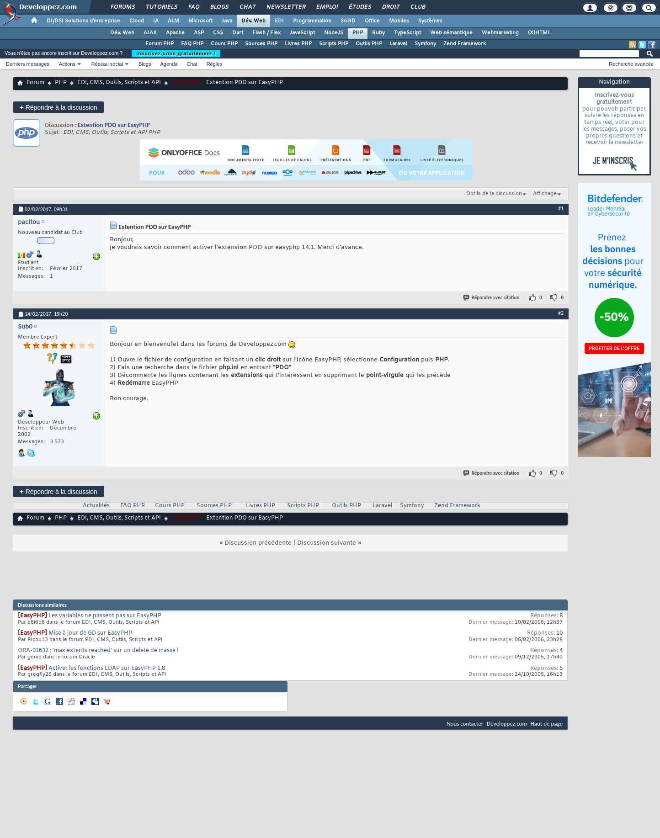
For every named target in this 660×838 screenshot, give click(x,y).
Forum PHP (159, 44)
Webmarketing (500, 33)
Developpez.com (507, 723)
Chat (247, 7)
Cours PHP (224, 44)
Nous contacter (465, 723)
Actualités (96, 505)
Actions (67, 64)
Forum (35, 82)
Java (227, 21)
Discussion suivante (326, 543)
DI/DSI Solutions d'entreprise (83, 21)
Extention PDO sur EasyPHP (114, 125)
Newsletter (285, 7)
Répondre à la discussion (58, 107)
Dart (237, 33)
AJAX (150, 33)
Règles (214, 64)
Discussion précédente (258, 543)
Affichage (545, 194)
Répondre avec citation (492, 298)
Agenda (168, 64)
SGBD (348, 21)
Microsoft (200, 21)
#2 (561, 313)
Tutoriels (161, 7)
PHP (357, 33)
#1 (561, 208)
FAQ (193, 7)
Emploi (326, 7)
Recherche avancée (631, 64)
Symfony (425, 44)
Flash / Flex (266, 33)
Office (372, 21)
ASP (199, 33)
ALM (173, 21)
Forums (122, 7)
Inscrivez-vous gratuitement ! (176, 53)
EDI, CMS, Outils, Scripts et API (119, 82)
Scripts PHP (333, 44)
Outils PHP (369, 44)
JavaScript (302, 33)
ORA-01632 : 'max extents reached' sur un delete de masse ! (98, 650)
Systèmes (430, 21)
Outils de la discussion (494, 194)
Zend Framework (464, 44)
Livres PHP (298, 44)
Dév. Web (253, 21)
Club (417, 7)
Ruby (378, 33)
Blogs (219, 7)
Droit (390, 7)
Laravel (398, 44)
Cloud (136, 21)
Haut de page (547, 723)
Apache (175, 33)
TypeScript (407, 33)
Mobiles (399, 21)
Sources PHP (261, 44)
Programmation (312, 21)
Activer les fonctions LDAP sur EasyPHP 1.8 (106, 668)
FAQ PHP (192, 44)
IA (156, 21)
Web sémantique (451, 33)
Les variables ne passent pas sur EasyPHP (104, 616)
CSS (218, 33)
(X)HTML (539, 33)
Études (359, 7)
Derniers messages (27, 64)
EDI (279, 21)
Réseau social (107, 64)
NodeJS (333, 33)
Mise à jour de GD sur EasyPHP (90, 633)
